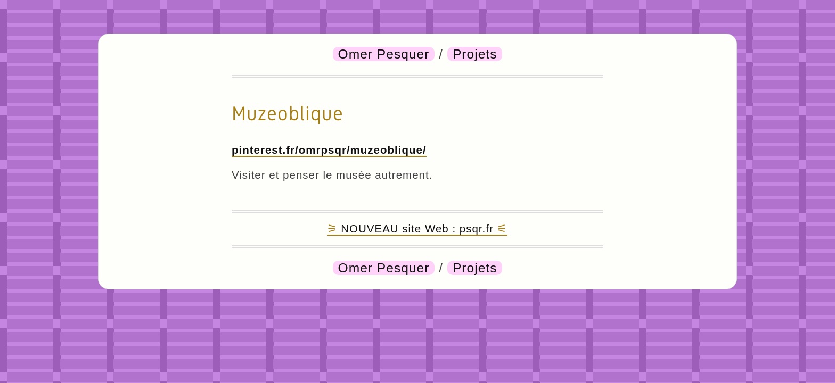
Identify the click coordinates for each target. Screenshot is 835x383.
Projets (475, 54)
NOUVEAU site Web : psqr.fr (417, 228)
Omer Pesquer (384, 54)
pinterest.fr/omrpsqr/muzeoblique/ (329, 150)
